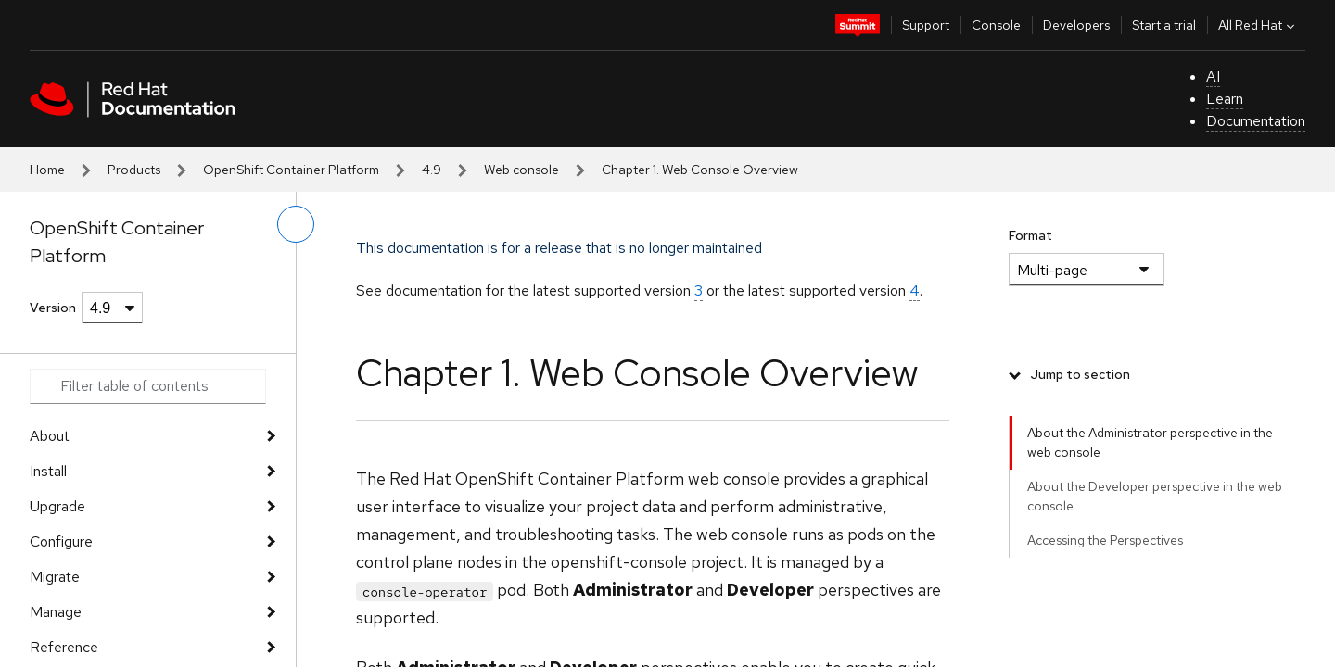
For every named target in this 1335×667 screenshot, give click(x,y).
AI (1213, 76)
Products (134, 169)
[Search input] (148, 386)
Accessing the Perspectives (1105, 540)
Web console (521, 169)
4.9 (431, 169)
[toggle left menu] (295, 224)
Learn (1224, 98)
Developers (1076, 25)
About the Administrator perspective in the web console (1150, 442)
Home (47, 169)
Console (996, 25)
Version (53, 307)
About (50, 436)
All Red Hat (1258, 25)
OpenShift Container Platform (291, 169)
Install (48, 471)
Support (925, 25)
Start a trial (1164, 25)
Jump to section (1080, 374)
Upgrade (57, 506)
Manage (56, 612)
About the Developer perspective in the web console (1154, 496)
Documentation (1255, 121)
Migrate (55, 576)
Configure (61, 541)
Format (1030, 235)
